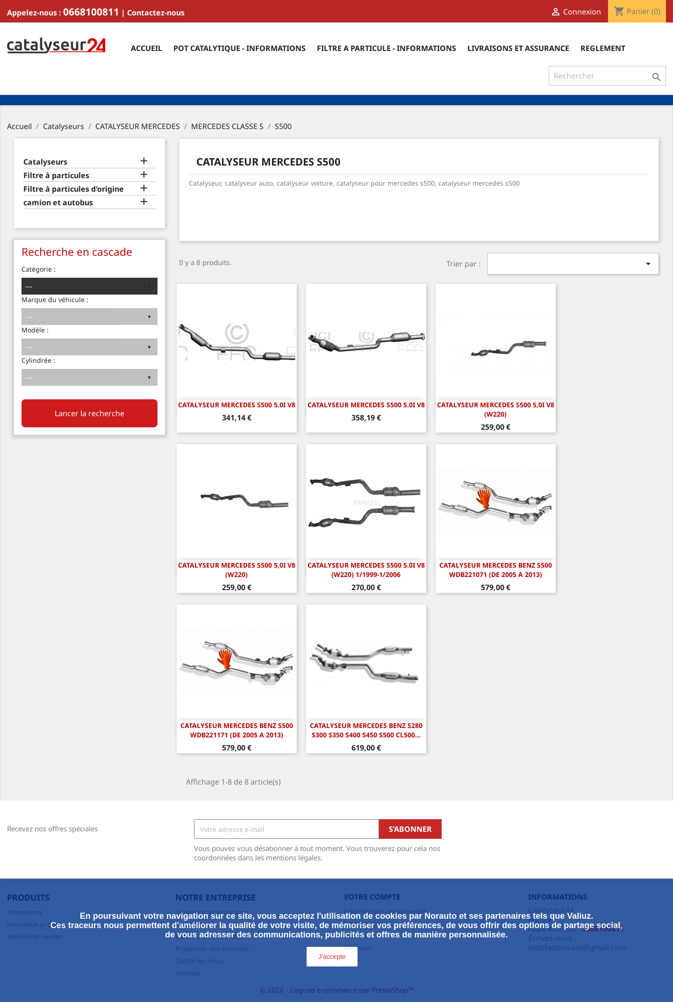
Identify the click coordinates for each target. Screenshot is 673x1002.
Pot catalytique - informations (239, 48)
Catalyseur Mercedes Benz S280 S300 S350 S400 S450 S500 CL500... (366, 730)
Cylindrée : (38, 360)
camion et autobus (58, 203)
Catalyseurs (45, 162)
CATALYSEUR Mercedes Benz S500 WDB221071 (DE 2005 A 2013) (495, 570)
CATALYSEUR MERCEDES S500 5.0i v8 (236, 404)
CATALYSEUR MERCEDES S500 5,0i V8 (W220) (495, 409)
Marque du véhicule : (54, 299)
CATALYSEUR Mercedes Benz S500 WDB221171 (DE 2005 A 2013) (236, 730)
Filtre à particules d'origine (73, 189)
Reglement (602, 48)
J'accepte (332, 956)
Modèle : (35, 329)
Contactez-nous (156, 12)
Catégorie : (38, 269)
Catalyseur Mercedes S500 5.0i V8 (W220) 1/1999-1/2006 (366, 570)
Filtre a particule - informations (386, 48)
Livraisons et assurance (518, 48)
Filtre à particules (56, 175)
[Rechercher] (607, 76)
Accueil (146, 48)
